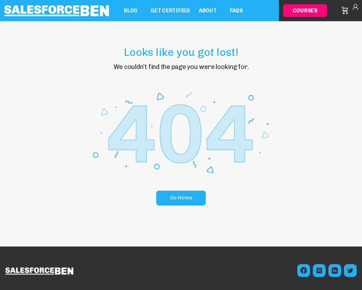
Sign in (355, 10)
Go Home (181, 198)
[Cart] (345, 10)
